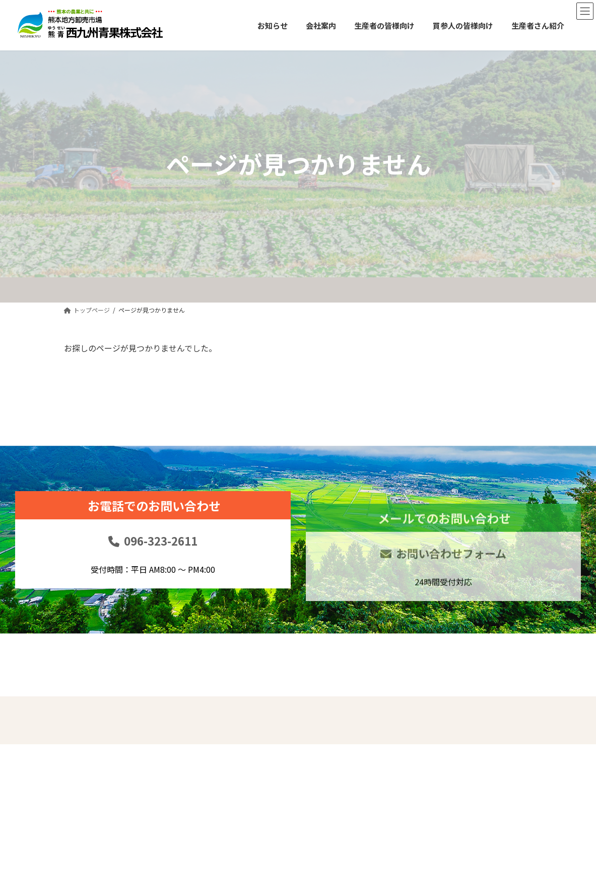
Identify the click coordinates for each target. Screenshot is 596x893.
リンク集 (402, 788)
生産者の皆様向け (332, 788)
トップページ (325, 724)
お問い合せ (405, 767)
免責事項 (486, 724)
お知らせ (318, 745)
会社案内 (318, 767)
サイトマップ (493, 767)
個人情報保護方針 (500, 745)
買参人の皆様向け (416, 724)
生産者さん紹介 (412, 745)
